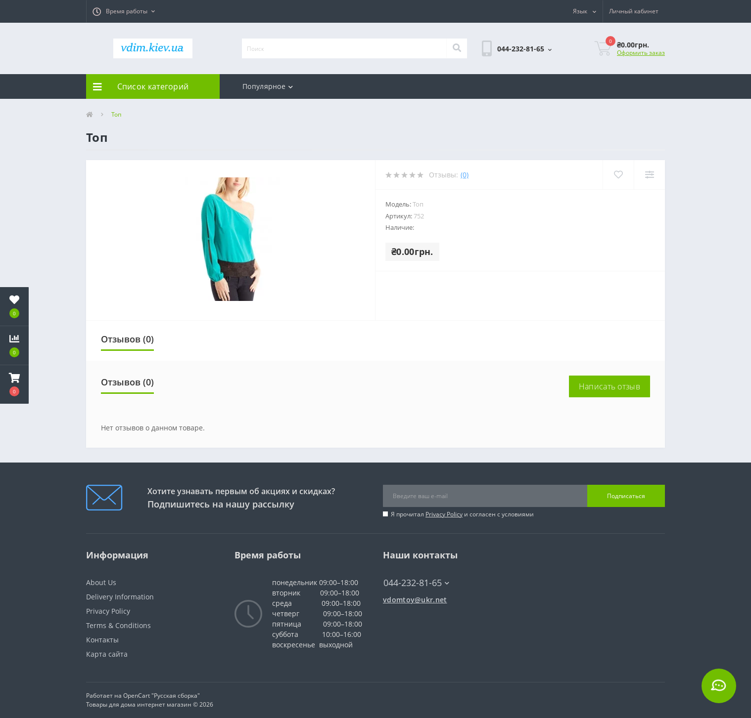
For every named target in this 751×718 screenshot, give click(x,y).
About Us (101, 582)
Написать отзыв (609, 386)
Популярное (267, 86)
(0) (465, 174)
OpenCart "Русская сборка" (161, 695)
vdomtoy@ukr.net (415, 599)
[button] (123, 11)
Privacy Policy (444, 514)
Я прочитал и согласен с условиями (462, 514)
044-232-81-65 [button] (416, 583)
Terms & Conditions (118, 625)
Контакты (102, 639)
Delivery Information (120, 596)
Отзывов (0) (127, 339)
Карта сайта (107, 654)
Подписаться (626, 496)
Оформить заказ (641, 52)
